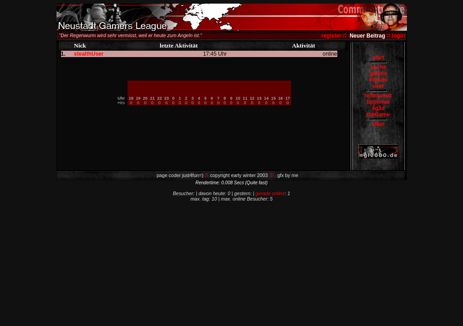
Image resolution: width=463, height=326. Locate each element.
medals (378, 80)
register (331, 36)
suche (378, 67)
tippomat (378, 102)
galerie (378, 73)
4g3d (378, 108)
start (378, 57)
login (398, 36)
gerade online (270, 193)
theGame (378, 114)
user (378, 86)
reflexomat (378, 95)
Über (378, 124)
